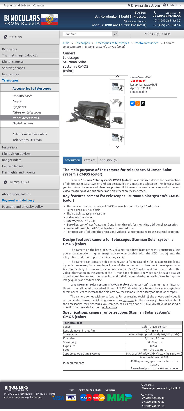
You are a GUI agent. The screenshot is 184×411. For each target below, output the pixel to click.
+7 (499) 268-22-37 (167, 20)
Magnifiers (9, 147)
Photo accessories (26, 118)
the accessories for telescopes (82, 303)
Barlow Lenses (22, 96)
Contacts (38, 5)
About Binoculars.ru (16, 194)
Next (117, 147)
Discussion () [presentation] (108, 160)
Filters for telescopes (27, 112)
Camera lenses (12, 166)
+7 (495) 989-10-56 (167, 16)
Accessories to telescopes (32, 88)
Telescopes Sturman (27, 139)
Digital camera (12, 61)
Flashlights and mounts (19, 172)
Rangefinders (12, 160)
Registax (128, 300)
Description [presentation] (72, 160)
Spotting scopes (13, 68)
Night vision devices (16, 153)
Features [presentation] (89, 160)
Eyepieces (19, 107)
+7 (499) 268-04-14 (167, 25)
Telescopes (10, 80)
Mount (17, 101)
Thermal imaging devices (20, 55)
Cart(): (159, 34)
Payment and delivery (16, 5)
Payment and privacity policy (22, 206)
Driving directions (145, 5)
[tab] (72, 160)
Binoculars (9, 49)
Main (71, 389)
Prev (117, 76)
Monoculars (10, 74)
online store (109, 307)
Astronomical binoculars (30, 134)
